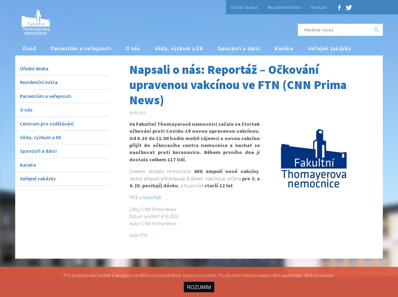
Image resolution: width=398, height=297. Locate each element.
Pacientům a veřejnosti (81, 48)
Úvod (29, 48)
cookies (326, 275)
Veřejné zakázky (329, 48)
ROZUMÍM (199, 287)
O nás (132, 48)
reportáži (151, 197)
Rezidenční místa (284, 7)
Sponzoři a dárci (239, 48)
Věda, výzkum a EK (179, 48)
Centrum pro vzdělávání (47, 123)
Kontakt (319, 7)
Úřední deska (244, 7)
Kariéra (284, 48)
